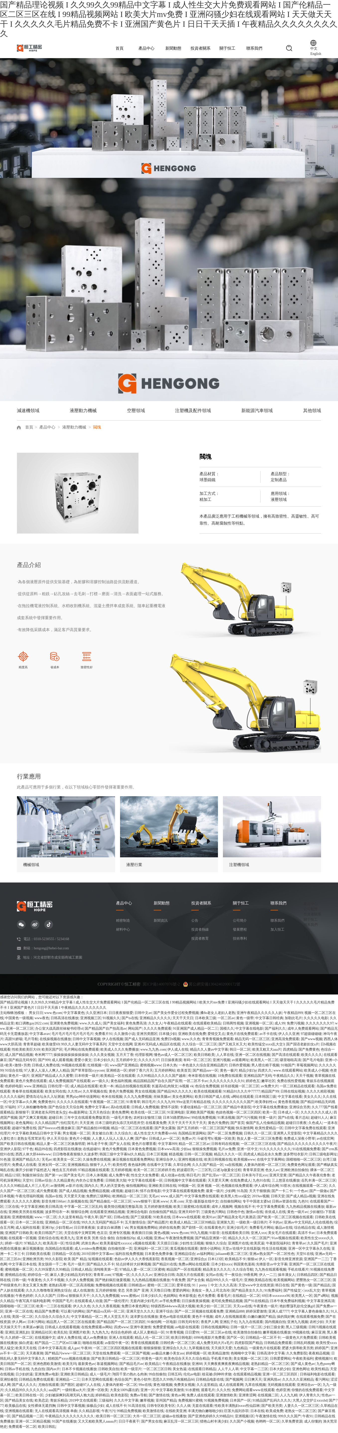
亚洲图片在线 (238, 1247)
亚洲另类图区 (146, 1037)
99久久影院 (54, 1263)
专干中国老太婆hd (256, 1205)
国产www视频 (311, 1043)
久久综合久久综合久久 (52, 1320)
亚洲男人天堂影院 (287, 1137)
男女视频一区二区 (76, 1137)
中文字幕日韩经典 (269, 1022)
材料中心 (123, 933)
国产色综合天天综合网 (65, 1111)
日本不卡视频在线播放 (79, 1373)
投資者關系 (200, 50)
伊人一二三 (267, 1278)
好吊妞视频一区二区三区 (240, 1090)
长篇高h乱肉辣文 (165, 1090)
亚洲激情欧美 (226, 1399)
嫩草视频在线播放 (277, 1336)
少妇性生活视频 (191, 1247)
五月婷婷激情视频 (158, 1210)
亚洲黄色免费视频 (64, 1027)
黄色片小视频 (79, 1142)
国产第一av (53, 1179)
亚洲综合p (198, 1263)
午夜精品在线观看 (178, 1027)
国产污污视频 (246, 1121)
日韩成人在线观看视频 (62, 1331)
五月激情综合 (135, 1226)
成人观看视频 (62, 1064)
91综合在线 (13, 1074)
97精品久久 (33, 1247)
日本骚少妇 (167, 1037)
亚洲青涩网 (247, 1399)
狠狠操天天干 (79, 1299)
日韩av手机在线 (17, 1373)
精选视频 (176, 1158)
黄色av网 (178, 1399)
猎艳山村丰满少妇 (214, 1425)
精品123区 (13, 1179)
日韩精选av (136, 1289)
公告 (194, 924)
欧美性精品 (320, 1373)
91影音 (214, 1236)
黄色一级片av (297, 1215)
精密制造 (123, 924)
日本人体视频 (96, 1179)
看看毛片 (224, 1299)
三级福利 (106, 1404)
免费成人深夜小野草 (299, 1142)
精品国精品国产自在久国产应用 (157, 1085)
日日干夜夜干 (129, 1425)
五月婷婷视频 (121, 1174)
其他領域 (312, 414)
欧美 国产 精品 (75, 1263)
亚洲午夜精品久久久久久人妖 (259, 1016)
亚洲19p (48, 1231)
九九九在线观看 (251, 1325)
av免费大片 (269, 1090)
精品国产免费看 (47, 1315)
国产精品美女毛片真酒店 (236, 1221)
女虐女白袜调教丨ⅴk (112, 1231)
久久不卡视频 (53, 1284)
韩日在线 (282, 1289)
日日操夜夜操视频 (195, 1305)
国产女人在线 (119, 1147)
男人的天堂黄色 (112, 1189)
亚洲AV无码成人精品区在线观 (157, 1048)
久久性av (74, 1095)
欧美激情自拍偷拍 (247, 1336)
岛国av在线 (53, 1200)
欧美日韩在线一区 (29, 1399)
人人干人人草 (228, 1373)
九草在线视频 (255, 1388)
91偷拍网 (154, 1325)
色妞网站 (170, 1299)
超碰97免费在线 (24, 1132)
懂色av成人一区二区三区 (173, 1058)
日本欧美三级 (205, 1022)
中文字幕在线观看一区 (145, 1184)
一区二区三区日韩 (157, 1373)
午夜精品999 (293, 1016)
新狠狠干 (22, 1116)
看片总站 (302, 1121)
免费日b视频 (170, 1043)
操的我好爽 (285, 1320)
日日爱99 (192, 1336)
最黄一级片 (214, 1195)
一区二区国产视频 (136, 1357)
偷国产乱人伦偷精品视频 (265, 1126)
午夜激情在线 (266, 1420)
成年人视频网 (221, 1210)
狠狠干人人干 (100, 1168)
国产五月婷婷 (187, 1132)
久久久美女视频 (102, 1058)
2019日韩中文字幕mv (97, 1257)
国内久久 (91, 1189)
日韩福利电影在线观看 (317, 1378)
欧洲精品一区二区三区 (129, 1200)
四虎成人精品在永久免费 (262, 1158)
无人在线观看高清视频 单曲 (56, 1415)
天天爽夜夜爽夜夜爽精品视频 (226, 1367)
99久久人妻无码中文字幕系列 (83, 1048)
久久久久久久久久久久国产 (233, 1105)
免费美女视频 (184, 1388)
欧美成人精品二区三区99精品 (192, 1226)
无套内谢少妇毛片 (144, 1305)
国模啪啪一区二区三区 (303, 1163)
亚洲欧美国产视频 (200, 1116)
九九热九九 (100, 1336)
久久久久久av (141, 1278)
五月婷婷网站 (164, 1074)
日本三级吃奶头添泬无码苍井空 (119, 1126)
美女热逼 (180, 1373)
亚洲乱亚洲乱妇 (17, 1336)
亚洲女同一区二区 (52, 1168)
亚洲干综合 (164, 1315)
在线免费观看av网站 (96, 1331)
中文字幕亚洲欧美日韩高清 (42, 1210)
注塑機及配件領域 (193, 414)
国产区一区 (235, 1341)
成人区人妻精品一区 (148, 1336)
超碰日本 (56, 1121)
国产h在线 (286, 1121)
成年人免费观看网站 (303, 1032)
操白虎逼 (26, 1346)
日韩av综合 (43, 1184)
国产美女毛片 (74, 1179)
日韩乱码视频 (303, 1346)
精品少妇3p (247, 1074)
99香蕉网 (250, 1278)
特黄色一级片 (151, 1362)
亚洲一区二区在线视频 (252, 1058)
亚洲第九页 (225, 1226)
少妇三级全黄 (273, 1331)
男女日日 (36, 1016)
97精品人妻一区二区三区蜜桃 (142, 1273)
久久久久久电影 (316, 1022)
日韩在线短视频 (292, 1095)
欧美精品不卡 (235, 1263)
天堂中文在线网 (120, 1048)
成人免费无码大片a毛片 (215, 1346)
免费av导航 (138, 1399)
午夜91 (307, 1420)
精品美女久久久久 (217, 1273)
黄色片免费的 (218, 1126)
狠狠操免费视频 (204, 1153)
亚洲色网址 (301, 1373)
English (315, 56)
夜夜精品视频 (319, 1357)
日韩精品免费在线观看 (36, 1383)
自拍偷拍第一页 (120, 1252)
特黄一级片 (267, 1121)
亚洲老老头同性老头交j (49, 1116)
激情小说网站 (210, 1252)
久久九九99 (166, 1105)
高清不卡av (306, 1236)
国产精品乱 (322, 1289)
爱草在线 (184, 1289)
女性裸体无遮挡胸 (42, 1409)
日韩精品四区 (307, 1278)
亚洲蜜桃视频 (22, 1221)
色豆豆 (102, 1236)
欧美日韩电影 (181, 1341)
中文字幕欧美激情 (170, 1394)
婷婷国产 (322, 1352)
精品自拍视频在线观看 (132, 1090)
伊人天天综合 (57, 1142)
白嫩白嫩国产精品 (261, 1320)
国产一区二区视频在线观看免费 (199, 1315)
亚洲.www (160, 1205)
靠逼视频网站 (107, 1367)
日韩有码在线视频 (225, 1147)
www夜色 (42, 1022)
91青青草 (133, 1105)
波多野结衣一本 (57, 1215)
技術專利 (240, 942)
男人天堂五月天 (116, 1320)
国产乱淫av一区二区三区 (221, 1179)
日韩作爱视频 (239, 1069)
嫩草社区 (268, 1085)
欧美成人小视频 (316, 1074)
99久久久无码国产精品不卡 (102, 1226)
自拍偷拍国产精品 (163, 1215)
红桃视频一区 (97, 1069)
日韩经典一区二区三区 (177, 1346)
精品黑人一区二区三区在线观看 (70, 1325)
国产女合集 (195, 1284)
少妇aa (186, 1153)
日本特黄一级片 (86, 1079)
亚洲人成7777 (278, 1315)
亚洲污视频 (221, 1064)
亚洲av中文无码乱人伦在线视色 (308, 1226)
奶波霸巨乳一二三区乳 (194, 1174)
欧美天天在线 (25, 1352)
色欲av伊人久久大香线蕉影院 (136, 1263)
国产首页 (237, 1126)
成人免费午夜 (119, 1179)
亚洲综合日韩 (164, 1278)
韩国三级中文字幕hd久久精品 (122, 1158)
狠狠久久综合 (215, 1247)
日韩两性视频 (233, 1027)
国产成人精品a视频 (301, 1200)
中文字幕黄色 (74, 1016)
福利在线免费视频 (129, 1257)
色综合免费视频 (207, 1090)
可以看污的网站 (73, 1315)
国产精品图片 (157, 1226)
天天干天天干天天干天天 (187, 1126)
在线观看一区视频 (22, 1242)
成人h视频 (144, 1242)
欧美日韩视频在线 (218, 1163)
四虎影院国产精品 (249, 1346)
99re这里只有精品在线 (193, 1105)
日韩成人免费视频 (145, 1111)
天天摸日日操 (167, 1247)
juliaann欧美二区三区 (232, 1257)
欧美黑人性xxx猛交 (235, 1200)
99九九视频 (199, 1236)
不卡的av (275, 1226)
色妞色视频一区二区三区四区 (238, 1116)
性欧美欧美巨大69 (26, 1053)
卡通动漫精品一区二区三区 (201, 1111)
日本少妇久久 (103, 1064)
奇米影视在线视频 (202, 1079)
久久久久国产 (45, 1299)
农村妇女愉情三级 (147, 1121)
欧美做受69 (51, 1048)
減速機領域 (28, 414)
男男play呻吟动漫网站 (83, 1100)
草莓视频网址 (306, 1069)
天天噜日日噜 (160, 1294)
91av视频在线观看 (285, 1242)
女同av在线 (214, 1278)
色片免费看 (206, 1299)
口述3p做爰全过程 (227, 1174)
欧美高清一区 (53, 1247)
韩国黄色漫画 (244, 1268)
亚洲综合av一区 (309, 1388)
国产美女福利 (113, 1027)
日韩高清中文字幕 (271, 1357)
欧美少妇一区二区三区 (214, 1310)
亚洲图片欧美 (79, 1336)
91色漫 (5, 1163)
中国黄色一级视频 (19, 1022)
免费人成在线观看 (200, 1399)
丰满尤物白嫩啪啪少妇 (205, 1415)
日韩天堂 (278, 1200)
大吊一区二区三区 (147, 1420)
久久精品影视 (89, 1415)
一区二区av (226, 1022)
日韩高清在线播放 (64, 1022)
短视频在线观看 (100, 1263)
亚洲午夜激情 (140, 1331)
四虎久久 (265, 1074)
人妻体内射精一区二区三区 (265, 1168)
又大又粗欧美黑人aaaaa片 (97, 1425)
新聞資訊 (161, 924)
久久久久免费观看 (157, 1032)
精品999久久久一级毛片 (224, 1284)
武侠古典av (89, 1247)
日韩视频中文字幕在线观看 (185, 1184)
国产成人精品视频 (73, 1195)
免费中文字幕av (97, 1111)
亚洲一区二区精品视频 (32, 1425)
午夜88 (86, 1352)
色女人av (272, 1174)
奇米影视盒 (187, 1299)
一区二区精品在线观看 (297, 1090)
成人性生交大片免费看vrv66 (155, 1137)
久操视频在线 (77, 1205)
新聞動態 (173, 50)
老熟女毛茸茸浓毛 (31, 1142)
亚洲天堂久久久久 (140, 1315)
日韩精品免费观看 (278, 1346)
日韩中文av (143, 1016)
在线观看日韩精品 (202, 1373)
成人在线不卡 (116, 1409)
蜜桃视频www (150, 1069)
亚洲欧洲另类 (32, 1263)
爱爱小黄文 (83, 1064)
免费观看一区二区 (22, 1430)
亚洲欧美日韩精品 (74, 1378)
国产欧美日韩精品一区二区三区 (115, 1362)
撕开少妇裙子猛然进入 (32, 1174)
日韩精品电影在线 (210, 1383)
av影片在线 (74, 1189)
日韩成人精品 (81, 1273)
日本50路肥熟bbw (176, 1121)
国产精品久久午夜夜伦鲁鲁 (309, 1179)
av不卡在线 (268, 1037)
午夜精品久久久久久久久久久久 (70, 1420)
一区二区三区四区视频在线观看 (117, 1352)
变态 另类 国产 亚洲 (133, 1294)
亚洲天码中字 (188, 1215)
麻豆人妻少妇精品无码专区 (71, 1278)
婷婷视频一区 (196, 1357)
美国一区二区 (22, 1320)
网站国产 (135, 1032)
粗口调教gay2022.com (31, 1027)
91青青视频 (175, 1336)
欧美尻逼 (257, 1247)
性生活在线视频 (274, 1252)
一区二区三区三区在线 (258, 1147)
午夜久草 (91, 1221)
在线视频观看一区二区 (309, 1189)
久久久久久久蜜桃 (26, 1205)
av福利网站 (205, 1257)
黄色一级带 (245, 1022)
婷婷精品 (102, 1399)
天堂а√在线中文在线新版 (241, 1252)
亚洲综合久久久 (174, 1352)
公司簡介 (240, 924)
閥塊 (97, 431)
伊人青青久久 (309, 1399)
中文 (313, 50)
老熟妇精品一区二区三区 (270, 1367)
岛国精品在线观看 (59, 1252)
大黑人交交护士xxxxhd (309, 1404)
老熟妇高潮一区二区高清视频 (71, 1289)
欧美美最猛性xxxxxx (115, 1247)
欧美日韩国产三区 (49, 1236)
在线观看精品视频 (247, 1378)
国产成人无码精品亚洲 (142, 1043)
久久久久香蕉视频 (106, 1310)
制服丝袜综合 (32, 1179)
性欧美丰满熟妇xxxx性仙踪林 (237, 1409)
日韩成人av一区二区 (164, 1142)
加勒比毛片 (293, 1022)
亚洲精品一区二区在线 (62, 1226)
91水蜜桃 (192, 1394)
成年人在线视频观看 (230, 1320)
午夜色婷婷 (24, 1299)
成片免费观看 (46, 1195)
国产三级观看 (141, 1221)
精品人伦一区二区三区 (152, 1341)
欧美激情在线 (153, 1415)
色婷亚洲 (283, 1394)
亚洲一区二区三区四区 (280, 1378)
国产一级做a (318, 1195)
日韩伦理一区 (58, 1090)
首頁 (120, 50)
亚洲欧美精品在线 (258, 1284)
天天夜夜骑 (34, 1357)
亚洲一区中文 (247, 1153)
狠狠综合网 (79, 1215)
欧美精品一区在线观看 (117, 1079)
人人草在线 (225, 1058)
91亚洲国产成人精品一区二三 (195, 1032)
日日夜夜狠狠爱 (121, 1016)
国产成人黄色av (303, 1367)
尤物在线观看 (48, 1388)
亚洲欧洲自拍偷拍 (294, 1174)
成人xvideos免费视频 (90, 1252)
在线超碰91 (91, 1153)
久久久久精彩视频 (320, 1095)
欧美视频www (244, 1163)
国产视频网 (234, 1383)
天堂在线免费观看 (106, 1357)
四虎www (121, 1331)
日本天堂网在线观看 (97, 1383)
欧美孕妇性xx (265, 1105)
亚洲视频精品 (78, 1168)
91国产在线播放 (64, 1425)
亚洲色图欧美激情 (47, 1367)
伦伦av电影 (192, 1378)
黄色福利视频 (121, 1085)
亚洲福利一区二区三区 (151, 1252)
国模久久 (227, 1032)
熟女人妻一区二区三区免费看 (259, 1142)
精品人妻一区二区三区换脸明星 (60, 1147)
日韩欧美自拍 (108, 1373)
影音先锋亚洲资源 (288, 1263)
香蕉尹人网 (209, 1325)
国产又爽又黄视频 (33, 1121)
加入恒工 (277, 933)
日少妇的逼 (24, 1378)
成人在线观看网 (231, 1388)
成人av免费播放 (95, 1341)
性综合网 (72, 1247)
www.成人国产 (172, 1200)
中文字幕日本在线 (22, 1268)
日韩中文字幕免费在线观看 (305, 1132)
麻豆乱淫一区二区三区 (181, 1425)
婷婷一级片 (13, 1247)
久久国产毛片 (317, 1247)
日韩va (62, 1299)
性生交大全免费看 (145, 1179)
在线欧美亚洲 (175, 1415)
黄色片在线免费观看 (242, 1037)
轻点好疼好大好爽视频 (133, 1268)
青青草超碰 (32, 1048)
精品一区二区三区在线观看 (132, 1132)
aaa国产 (54, 1394)
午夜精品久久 (283, 1079)
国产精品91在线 (164, 1268)
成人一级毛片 (100, 1378)
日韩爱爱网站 (280, 1362)
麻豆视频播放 (32, 1252)
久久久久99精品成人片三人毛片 (24, 1189)
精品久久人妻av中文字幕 (209, 1053)
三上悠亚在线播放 (286, 1184)
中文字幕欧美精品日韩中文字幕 (36, 1137)
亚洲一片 (147, 1394)
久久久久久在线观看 (72, 1105)
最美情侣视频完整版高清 (123, 1210)
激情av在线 (254, 1215)
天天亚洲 (86, 1126)
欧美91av (209, 1221)
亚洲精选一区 (116, 1074)
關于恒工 (227, 50)
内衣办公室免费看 (90, 1184)
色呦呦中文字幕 (243, 1357)
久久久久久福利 (12, 1100)
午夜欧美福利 (302, 1362)
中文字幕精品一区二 (86, 1320)
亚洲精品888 (234, 1315)
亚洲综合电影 (137, 1215)
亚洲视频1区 (244, 1420)
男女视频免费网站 (144, 1231)
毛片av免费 (226, 1153)
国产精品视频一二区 (27, 1420)
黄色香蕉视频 (288, 1105)
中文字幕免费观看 (270, 1210)
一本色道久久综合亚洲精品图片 (203, 1069)
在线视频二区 (268, 1399)
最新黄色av (86, 1367)
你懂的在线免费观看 (307, 1394)
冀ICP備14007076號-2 (161, 988)
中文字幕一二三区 (254, 1373)
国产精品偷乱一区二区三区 (111, 1205)
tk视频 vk (186, 1090)
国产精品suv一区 (205, 1074)
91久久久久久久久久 (275, 1153)
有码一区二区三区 (197, 1064)
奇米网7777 (43, 1058)
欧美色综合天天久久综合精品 (186, 1362)
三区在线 (12, 1210)
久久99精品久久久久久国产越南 (162, 1079)
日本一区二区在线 (29, 1226)
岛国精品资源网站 (192, 1137)
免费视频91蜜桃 (190, 1404)
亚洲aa (159, 1242)
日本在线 (257, 1415)
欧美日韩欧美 (204, 1058)
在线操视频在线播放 (55, 1043)
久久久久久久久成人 (316, 1116)
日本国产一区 (240, 1404)
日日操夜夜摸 (171, 1064)
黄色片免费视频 (121, 1095)
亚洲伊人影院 (10, 1153)
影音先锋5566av (54, 1205)
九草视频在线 (199, 1352)
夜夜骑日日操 (142, 1236)
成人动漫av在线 (173, 1179)
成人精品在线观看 (84, 1090)
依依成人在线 (275, 1215)
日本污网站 (36, 1325)
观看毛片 (208, 1394)
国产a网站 (321, 1299)
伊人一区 (266, 1263)
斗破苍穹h (205, 1142)
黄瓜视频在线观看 (184, 1252)
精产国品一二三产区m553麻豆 (58, 1346)
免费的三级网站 (98, 1200)
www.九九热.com (153, 1053)
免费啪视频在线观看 (111, 1289)
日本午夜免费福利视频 (287, 1305)
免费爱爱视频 (163, 1331)
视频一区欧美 (224, 1142)
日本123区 (215, 1263)
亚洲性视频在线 (190, 1163)
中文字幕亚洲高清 (321, 1305)
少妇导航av (63, 1231)
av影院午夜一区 (117, 1346)
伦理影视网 (143, 1058)
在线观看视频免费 (310, 1320)
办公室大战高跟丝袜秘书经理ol (59, 1032)
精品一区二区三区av (194, 1147)
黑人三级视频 (296, 1331)
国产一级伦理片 (116, 1305)
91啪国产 (288, 1069)
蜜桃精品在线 (15, 1278)
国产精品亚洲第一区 (210, 1242)
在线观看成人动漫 (88, 1305)
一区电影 (170, 1325)
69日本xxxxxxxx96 (276, 1299)
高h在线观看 (120, 1111)
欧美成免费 (274, 1415)
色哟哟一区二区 (268, 1425)
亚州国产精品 (166, 1404)
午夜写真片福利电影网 (32, 1305)
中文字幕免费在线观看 (201, 1200)
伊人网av (19, 1325)
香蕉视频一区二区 (175, 1263)
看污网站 (322, 1383)
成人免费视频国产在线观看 (69, 1085)
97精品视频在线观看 (93, 1174)
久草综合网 (182, 1168)
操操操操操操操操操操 (71, 1058)
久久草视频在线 (95, 1095)
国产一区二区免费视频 (224, 1137)
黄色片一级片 (18, 1079)
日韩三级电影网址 (323, 1158)
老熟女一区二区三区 (300, 1415)
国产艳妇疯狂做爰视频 (112, 1284)
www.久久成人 (90, 1027)
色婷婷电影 (13, 1090)
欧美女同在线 (55, 1095)
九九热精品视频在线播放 (305, 1210)
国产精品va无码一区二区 (105, 1315)
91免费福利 (273, 1294)
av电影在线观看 (187, 1331)
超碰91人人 (319, 1121)
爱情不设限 (169, 1111)
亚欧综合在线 (48, 1242)
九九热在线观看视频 (270, 1273)
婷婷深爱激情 (256, 1315)
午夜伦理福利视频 (29, 1200)
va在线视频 (233, 1168)
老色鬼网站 (24, 1126)
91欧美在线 (162, 1221)
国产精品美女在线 (19, 1404)
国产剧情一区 (192, 1231)
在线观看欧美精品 (207, 1027)
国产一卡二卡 (281, 1195)
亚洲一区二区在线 (19, 1315)
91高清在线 (136, 1409)
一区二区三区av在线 (216, 1336)
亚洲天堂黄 (278, 1179)
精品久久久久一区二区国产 (249, 1242)
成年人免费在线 (69, 1341)
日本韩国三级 (265, 1100)
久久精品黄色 (63, 1184)
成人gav (73, 1352)
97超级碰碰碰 (311, 1037)
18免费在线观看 (230, 1079)
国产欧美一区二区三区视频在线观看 (285, 1221)
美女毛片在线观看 (282, 1236)
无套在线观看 (202, 1409)
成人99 (279, 1027)
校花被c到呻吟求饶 (216, 1378)
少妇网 (230, 1195)
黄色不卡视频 (202, 1320)
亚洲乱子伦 (228, 1325)
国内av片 (53, 1373)
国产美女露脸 (164, 1132)
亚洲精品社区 (41, 1336)
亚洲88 (197, 1367)
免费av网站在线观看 (193, 1268)
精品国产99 (270, 1095)
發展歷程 (240, 933)
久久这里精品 (207, 1388)
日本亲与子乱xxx (255, 1179)
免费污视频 (295, 1027)
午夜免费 (178, 1284)
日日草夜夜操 (84, 1231)
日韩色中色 (235, 1215)
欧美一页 (269, 1116)
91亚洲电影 (176, 1116)
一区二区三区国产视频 (217, 1132)
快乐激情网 (244, 1132)
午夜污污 (108, 1415)
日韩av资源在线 (284, 1205)
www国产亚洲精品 (124, 1069)
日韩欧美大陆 (115, 1184)
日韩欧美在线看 (38, 1257)
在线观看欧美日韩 (235, 1236)
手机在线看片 (298, 1273)
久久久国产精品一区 (207, 1168)
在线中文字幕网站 (271, 1163)
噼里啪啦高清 (290, 1064)
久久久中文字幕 (126, 1404)
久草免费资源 (291, 1425)
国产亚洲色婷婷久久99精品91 (210, 1420)
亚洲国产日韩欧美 (19, 1236)
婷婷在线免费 (169, 1231)
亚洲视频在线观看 (19, 1415)
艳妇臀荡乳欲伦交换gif (297, 1310)
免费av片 (188, 1142)
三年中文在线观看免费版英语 (86, 1121)
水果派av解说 (32, 1331)
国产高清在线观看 (286, 1058)
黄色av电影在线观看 (175, 1320)
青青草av (299, 1247)
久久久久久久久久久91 (226, 1085)
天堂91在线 (305, 1257)
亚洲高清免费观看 (285, 1043)
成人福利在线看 (27, 1231)
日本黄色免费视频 (142, 1153)
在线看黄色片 (214, 1231)
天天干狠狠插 (259, 1195)
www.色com (53, 1016)
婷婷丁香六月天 (141, 1074)
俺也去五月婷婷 (64, 1174)
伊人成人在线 (177, 1053)
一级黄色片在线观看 (264, 1352)
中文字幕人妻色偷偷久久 (310, 1315)
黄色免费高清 (136, 1027)
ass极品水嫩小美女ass (167, 1357)
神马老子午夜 (97, 1147)
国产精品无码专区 (22, 1064)
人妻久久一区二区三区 (301, 1409)
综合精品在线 (304, 1231)
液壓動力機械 (83, 414)
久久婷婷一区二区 (19, 1341)
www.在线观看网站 (288, 1074)
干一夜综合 (233, 1278)
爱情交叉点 (216, 1037)
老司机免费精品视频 (227, 1305)
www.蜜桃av (130, 1299)
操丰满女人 (286, 1278)
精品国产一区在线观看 (183, 1273)
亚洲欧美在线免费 (192, 1037)
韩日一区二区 (240, 1053)
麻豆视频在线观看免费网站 (133, 1163)
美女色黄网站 (182, 1100)
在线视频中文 (45, 1341)
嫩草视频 (147, 1404)
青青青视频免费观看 (217, 1043)
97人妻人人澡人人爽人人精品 (46, 1074)
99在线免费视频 (203, 1121)
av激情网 (57, 1189)
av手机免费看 (169, 1305)
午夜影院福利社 (278, 1247)
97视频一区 (121, 1278)
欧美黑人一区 (301, 1299)
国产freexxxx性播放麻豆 (56, 1132)
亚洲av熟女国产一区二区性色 (271, 1257)
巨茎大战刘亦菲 (236, 1415)
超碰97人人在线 (88, 1388)
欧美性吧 (120, 1168)
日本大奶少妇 (280, 1373)
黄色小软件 (142, 1383)
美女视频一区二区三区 (250, 1362)
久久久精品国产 (47, 1126)
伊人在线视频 (112, 1043)
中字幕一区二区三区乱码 (83, 1210)
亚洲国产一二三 (316, 1263)
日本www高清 (168, 1153)
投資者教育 (200, 942)
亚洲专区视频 (119, 1236)
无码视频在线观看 (281, 1388)
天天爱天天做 (74, 1200)
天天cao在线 (242, 1310)
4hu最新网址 (78, 1116)
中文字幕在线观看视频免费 (183, 1195)
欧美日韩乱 (47, 1430)
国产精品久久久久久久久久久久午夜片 (307, 1147)
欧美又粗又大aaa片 (266, 1053)
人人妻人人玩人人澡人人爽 (113, 1142)
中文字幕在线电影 (249, 1032)
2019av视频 (260, 1200)
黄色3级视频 (162, 1388)
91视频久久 (111, 1022)
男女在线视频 (145, 1095)
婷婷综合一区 (38, 1278)
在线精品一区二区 (246, 1299)
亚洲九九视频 (297, 1325)
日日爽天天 (253, 1383)
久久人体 (184, 1409)
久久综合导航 (242, 1273)
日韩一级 (19, 1284)
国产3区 (106, 1221)
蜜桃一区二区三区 (161, 1289)
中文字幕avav (39, 1037)
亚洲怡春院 (8, 1383)
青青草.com (102, 1278)
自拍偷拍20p (125, 1242)
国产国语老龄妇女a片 (302, 1048)
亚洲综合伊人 (166, 1163)
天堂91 (27, 1184)
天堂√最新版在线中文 (202, 1205)
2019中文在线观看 (83, 1404)
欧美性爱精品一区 (269, 1132)
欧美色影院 (119, 1399)
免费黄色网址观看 (301, 1168)
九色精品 (240, 1352)
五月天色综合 (99, 1116)
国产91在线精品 (256, 1305)
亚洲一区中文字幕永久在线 (309, 1252)
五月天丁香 (125, 1058)
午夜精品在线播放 (176, 1367)
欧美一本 (107, 1090)
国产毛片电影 (313, 1064)
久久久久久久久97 (320, 1027)
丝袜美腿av (162, 1100)
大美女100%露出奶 (124, 1394)
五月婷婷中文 (126, 1064)
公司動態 (311, 913)
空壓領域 (136, 414)
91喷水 (285, 1189)
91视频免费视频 (216, 1404)
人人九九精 (288, 1399)
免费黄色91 (46, 1105)
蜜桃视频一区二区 (19, 1273)
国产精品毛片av (131, 1367)
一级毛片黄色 (121, 1121)
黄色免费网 (120, 1116)
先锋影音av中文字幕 (271, 1268)
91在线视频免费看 (306, 1153)
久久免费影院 (296, 1357)
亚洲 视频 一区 (208, 1189)
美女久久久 (312, 1100)
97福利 (10, 1111)
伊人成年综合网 (266, 1189)
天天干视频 (304, 1079)
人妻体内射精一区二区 (119, 1388)
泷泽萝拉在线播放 (144, 1320)
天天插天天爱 (221, 1352)
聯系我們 (254, 50)
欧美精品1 (153, 1367)
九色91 (303, 1205)
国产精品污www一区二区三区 (68, 1357)
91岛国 (242, 1195)
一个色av (301, 1195)
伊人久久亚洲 (288, 1037)
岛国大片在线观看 (190, 1278)
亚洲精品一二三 (68, 1383)
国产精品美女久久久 (247, 1294)
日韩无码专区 (188, 1325)
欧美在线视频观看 (208, 1095)
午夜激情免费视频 (180, 1242)
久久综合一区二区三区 (199, 1048)
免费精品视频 (98, 1195)
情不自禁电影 (150, 1195)
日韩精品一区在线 (66, 1257)
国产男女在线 (151, 1425)
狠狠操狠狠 (152, 1352)
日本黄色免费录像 (159, 1257)
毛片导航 (31, 1043)
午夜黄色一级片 (265, 1310)
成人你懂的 (313, 1425)
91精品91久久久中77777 (241, 1095)
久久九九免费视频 (138, 1100)
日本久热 (170, 1069)
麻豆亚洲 (318, 1336)
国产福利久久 (275, 1032)
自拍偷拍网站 (230, 1205)
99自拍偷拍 (157, 1378)
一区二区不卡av (196, 1085)
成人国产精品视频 (19, 1058)
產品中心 (146, 50)
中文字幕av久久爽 (22, 1105)
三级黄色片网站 (213, 1215)
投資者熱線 (200, 933)
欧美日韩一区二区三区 (113, 1420)
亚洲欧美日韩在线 (162, 1189)
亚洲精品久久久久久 (155, 1022)
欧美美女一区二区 (67, 1163)
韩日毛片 (149, 1105)
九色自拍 (38, 1373)
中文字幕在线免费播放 (270, 1111)
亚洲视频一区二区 (259, 1027)
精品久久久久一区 (228, 1158)
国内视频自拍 (275, 1325)
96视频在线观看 (73, 1069)
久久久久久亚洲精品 (298, 1383)
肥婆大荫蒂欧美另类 (297, 1352)
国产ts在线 (130, 1022)
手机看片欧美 (221, 1362)
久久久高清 (228, 1289)
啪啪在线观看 (92, 1346)
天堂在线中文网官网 (79, 1236)
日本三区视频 (156, 1158)
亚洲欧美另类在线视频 (25, 1215)
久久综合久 (123, 1137)
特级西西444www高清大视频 (173, 1310)
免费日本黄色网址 (135, 1310)
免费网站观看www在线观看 (253, 1394)
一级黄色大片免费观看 (299, 1341)
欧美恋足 (42, 1404)
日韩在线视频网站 (215, 1331)
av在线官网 (325, 1142)
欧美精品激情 (218, 1357)
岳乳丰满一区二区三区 (318, 1184)
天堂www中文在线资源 (256, 1289)
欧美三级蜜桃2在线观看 (191, 1210)
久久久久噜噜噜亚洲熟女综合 (48, 1294)
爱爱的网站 (181, 1294)
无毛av (47, 1163)
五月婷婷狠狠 (105, 1294)
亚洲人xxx (259, 1236)
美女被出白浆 (102, 1137)
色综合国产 (123, 1383)
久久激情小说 (124, 1037)
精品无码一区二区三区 (252, 1043)
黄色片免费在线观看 (31, 1085)
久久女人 (155, 1027)
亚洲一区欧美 (97, 1394)
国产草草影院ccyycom (88, 1074)
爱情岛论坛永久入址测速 (45, 1100)
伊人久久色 (81, 1310)
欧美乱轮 (61, 1336)
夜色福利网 (136, 1168)
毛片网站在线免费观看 (81, 1053)
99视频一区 (187, 1189)
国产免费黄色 (308, 1053)
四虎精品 (290, 1053)
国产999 (44, 1064)
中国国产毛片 (62, 1305)
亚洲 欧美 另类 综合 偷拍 (95, 1242)
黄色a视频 (161, 1236)
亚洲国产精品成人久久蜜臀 (52, 1079)
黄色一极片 (228, 1074)
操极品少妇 (95, 1409)
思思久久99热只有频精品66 (173, 1383)
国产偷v (141, 1142)
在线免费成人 (240, 1184)
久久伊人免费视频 (79, 1284)
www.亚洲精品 (35, 1090)
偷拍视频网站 (136, 1189)
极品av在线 (283, 1231)
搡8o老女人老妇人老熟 (217, 1016)
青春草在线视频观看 (27, 1095)
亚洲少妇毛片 (237, 1231)
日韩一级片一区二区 (246, 1331)
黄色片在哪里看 (144, 1147)
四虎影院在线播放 (67, 1153)
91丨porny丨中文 (205, 1289)
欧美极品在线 (15, 1409)
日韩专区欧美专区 (161, 1409)
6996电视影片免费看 (209, 1341)
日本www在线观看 (186, 1221)
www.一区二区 (46, 1221)
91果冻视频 (226, 1121)
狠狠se (252, 1263)
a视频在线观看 (144, 1247)
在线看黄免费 (155, 1126)
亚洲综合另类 (299, 1111)
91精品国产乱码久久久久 (272, 1404)
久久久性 (223, 1394)
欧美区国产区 (52, 1053)
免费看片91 (103, 1037)
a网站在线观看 (242, 1100)
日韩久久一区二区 (258, 1137)
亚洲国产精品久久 (26, 1163)
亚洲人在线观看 (121, 1341)
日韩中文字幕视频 (86, 1043)
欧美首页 (184, 1074)
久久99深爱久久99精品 (52, 1273)
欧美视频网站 (283, 1284)
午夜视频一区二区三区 (107, 1105)
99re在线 (145, 1388)
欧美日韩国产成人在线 (212, 1100)
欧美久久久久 (311, 1058)
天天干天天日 (182, 1022)
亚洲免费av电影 (47, 1378)
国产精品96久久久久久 (174, 1095)
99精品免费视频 (129, 1415)
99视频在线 (301, 1336)
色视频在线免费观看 (237, 1189)
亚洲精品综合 (184, 1257)
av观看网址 (240, 1064)
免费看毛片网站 (261, 1231)
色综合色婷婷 (121, 1336)
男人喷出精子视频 (265, 1069)
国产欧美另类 (271, 1409)
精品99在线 (43, 1153)
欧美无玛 (69, 1367)
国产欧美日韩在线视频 (17, 1147)
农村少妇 (317, 1325)
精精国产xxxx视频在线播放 (69, 1362)
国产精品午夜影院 (237, 1111)
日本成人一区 (288, 1116)
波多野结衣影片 (295, 1158)
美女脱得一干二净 (52, 1268)
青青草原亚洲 (253, 1174)
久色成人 (315, 1126)
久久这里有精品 (70, 1221)
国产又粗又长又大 (232, 1048)
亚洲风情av (271, 1383)
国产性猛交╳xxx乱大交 (301, 1294)
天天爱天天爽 (218, 1184)
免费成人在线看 (24, 1168)
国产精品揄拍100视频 (93, 1132)
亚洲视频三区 (90, 1022)
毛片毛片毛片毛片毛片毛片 (72, 1037)
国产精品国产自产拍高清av (105, 1032)
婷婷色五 (253, 1085)
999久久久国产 (289, 1420)
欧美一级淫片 (131, 1373)
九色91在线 (261, 1184)
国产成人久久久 (24, 1388)
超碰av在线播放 (174, 1420)
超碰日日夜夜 (296, 1126)
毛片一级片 (76, 1268)
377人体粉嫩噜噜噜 (32, 1111)
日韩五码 (175, 1378)
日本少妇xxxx (221, 1268)
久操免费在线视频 (97, 1163)
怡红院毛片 (69, 1126)
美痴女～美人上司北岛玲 (211, 1294)
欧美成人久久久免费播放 (119, 1053)
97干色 (27, 1153)
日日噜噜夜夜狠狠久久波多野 (75, 1158)
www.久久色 (191, 1043)
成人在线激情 (83, 1294)
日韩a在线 (121, 1221)
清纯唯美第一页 (105, 1273)
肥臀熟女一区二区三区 (313, 1284)
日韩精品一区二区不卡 (263, 1341)
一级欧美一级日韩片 (251, 1226)
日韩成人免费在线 (46, 1069)
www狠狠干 (142, 1205)
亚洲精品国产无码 (257, 1079)
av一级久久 (100, 1085)
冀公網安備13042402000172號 (212, 988)
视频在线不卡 (244, 1210)
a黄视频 (117, 1195)
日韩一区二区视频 (198, 1158)
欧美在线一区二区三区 (148, 1116)
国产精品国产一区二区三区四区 (121, 1325)
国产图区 (67, 1388)
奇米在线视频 (111, 1100)
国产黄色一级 (301, 1289)
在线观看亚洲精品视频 (107, 1215)
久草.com (177, 1205)
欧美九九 (67, 1242)
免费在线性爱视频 (291, 1085)
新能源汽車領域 (257, 414)
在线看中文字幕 (159, 1168)
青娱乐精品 (59, 1404)
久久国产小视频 (242, 1425)
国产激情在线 (159, 1399)
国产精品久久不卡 (100, 1268)
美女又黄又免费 (34, 1289)
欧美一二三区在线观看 (53, 1310)
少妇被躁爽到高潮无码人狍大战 (69, 1399)
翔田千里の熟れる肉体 (129, 1378)
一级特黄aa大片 (74, 1394)
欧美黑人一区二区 (264, 1064)
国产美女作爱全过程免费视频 (176, 1016)
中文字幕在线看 (290, 1100)
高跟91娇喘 (13, 1043)
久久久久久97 (148, 1064)
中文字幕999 (167, 1147)
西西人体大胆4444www (33, 1158)
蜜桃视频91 (323, 1362)
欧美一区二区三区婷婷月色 (154, 1174)
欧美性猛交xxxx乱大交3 (266, 1048)
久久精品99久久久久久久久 (26, 1394)
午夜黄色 (35, 1284)
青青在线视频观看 (145, 1346)
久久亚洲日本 (96, 1016)
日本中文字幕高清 (52, 1352)
